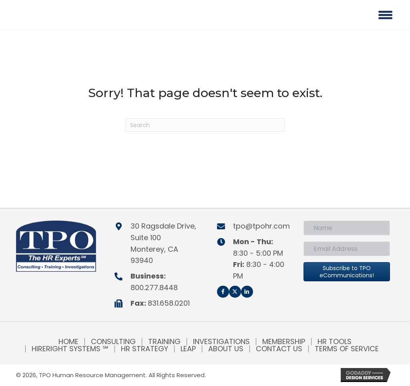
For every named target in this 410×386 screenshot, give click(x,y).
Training (164, 341)
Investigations (221, 341)
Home (68, 341)
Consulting (113, 341)
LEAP (188, 348)
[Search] (205, 125)
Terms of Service (347, 348)
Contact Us (279, 348)
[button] (223, 292)
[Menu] (385, 15)
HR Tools (335, 341)
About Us (225, 348)
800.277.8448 (154, 287)
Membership (283, 341)
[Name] (346, 228)
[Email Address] (346, 248)
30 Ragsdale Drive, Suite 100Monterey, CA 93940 (163, 243)
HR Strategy (144, 348)
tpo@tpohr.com (261, 226)
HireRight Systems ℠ (70, 348)
